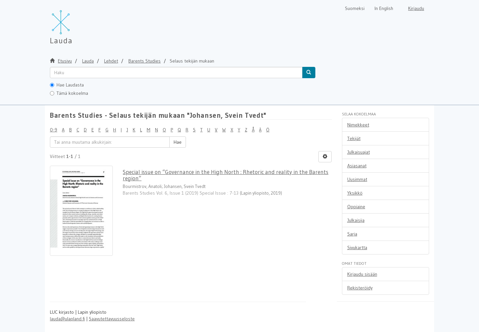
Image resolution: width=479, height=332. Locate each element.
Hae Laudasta (67, 85)
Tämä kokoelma (69, 93)
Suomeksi (355, 8)
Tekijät (354, 138)
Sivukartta (357, 247)
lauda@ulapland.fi (67, 319)
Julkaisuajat (358, 152)
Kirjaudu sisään (362, 274)
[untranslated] (176, 72)
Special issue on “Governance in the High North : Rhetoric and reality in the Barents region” (225, 175)
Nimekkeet (358, 125)
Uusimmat (357, 179)
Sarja (352, 234)
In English (384, 8)
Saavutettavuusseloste (112, 319)
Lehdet (111, 61)
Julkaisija (356, 220)
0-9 (53, 130)
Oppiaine (356, 207)
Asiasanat (357, 166)
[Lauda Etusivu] (75, 23)
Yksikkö (355, 193)
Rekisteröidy (360, 288)
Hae (178, 142)
